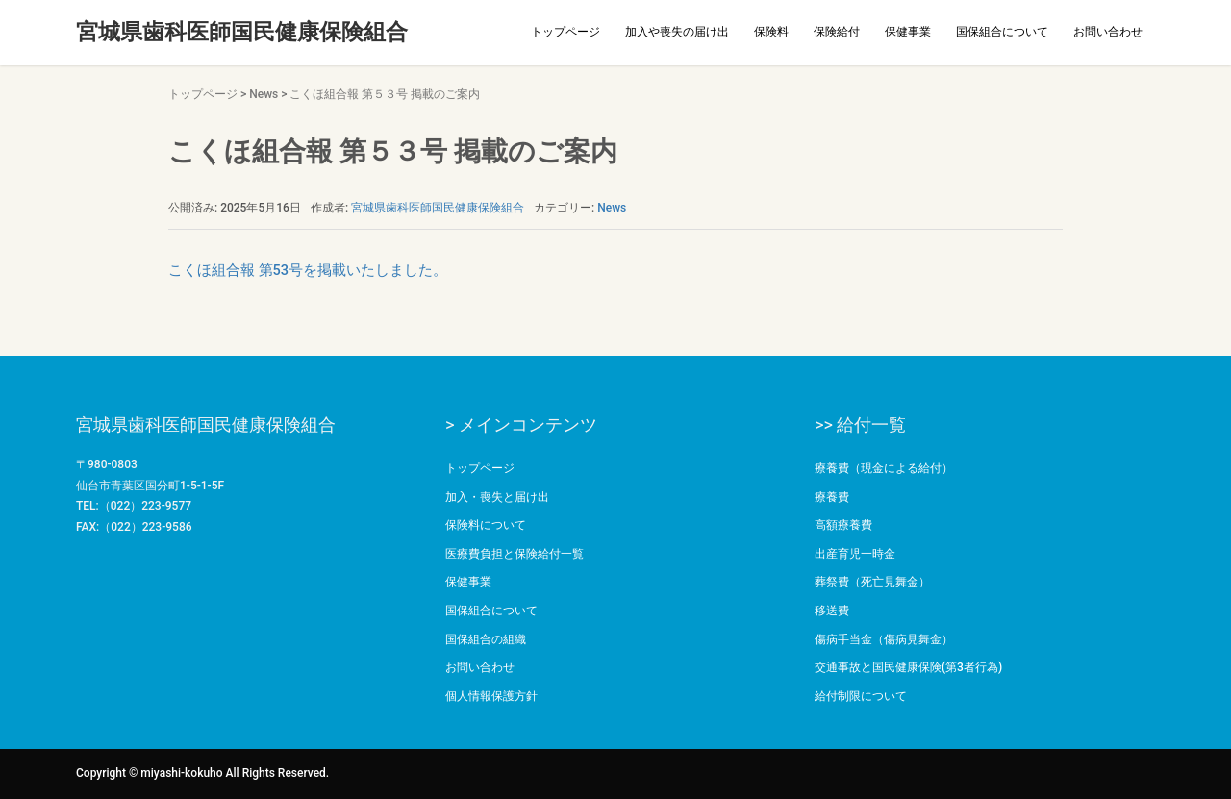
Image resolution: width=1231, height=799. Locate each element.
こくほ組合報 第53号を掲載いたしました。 (307, 270)
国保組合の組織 (485, 639)
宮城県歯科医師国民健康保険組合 (242, 32)
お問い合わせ (1108, 31)
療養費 (832, 497)
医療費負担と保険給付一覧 (514, 554)
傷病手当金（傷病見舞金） (884, 639)
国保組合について (1002, 31)
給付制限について (861, 696)
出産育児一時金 (855, 554)
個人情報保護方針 (491, 696)
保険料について (485, 525)
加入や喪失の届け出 (677, 31)
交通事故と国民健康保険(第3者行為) (908, 667)
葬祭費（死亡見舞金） (872, 581)
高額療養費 (843, 525)
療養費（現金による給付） (884, 468)
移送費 (832, 610)
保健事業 (908, 31)
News (263, 94)
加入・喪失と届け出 (497, 497)
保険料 (771, 31)
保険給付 (837, 31)
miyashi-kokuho (181, 773)
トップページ (565, 31)
